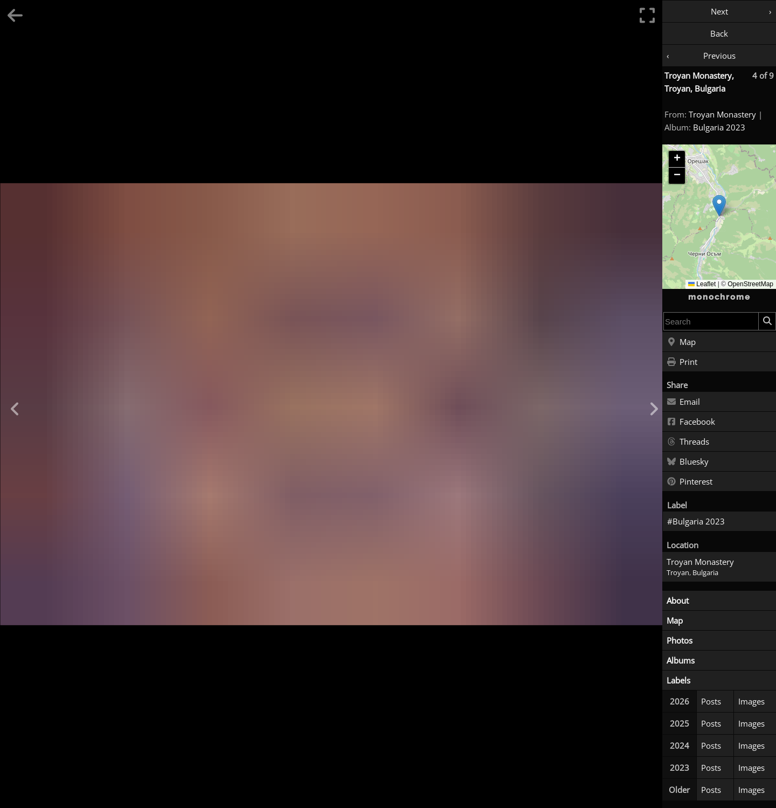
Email (683, 402)
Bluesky (688, 462)
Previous (719, 55)
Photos (679, 640)
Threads (688, 442)
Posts (711, 701)
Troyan (678, 572)
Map (681, 342)
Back (719, 33)
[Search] (766, 321)
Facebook (691, 422)
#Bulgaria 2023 (696, 521)
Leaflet (702, 284)
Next (719, 11)
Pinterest (689, 482)
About (678, 600)
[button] (719, 206)
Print (682, 362)
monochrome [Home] (719, 297)
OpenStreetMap (750, 284)
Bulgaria (705, 572)
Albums (681, 660)
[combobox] (711, 321)
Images (751, 701)
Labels (678, 680)
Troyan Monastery (722, 114)
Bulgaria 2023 (719, 127)
